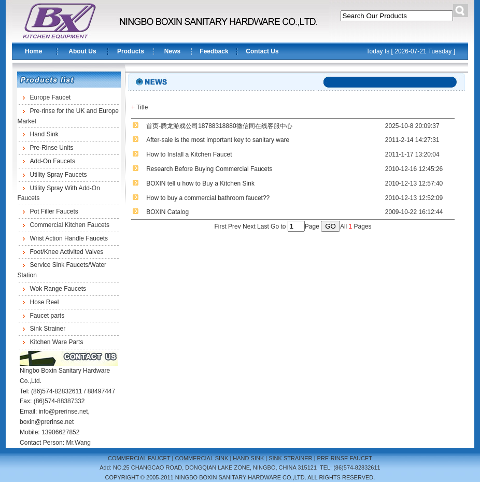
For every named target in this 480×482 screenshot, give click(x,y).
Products (130, 51)
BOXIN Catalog (167, 212)
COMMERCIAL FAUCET (139, 458)
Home (33, 51)
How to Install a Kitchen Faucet (189, 154)
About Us (82, 51)
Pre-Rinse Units (52, 147)
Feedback (214, 51)
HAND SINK (248, 458)
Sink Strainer (48, 328)
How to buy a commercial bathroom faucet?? (208, 198)
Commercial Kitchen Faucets (69, 225)
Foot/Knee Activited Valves (67, 252)
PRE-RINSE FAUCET (344, 458)
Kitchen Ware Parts (56, 342)
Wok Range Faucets (58, 288)
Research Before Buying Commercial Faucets (209, 169)
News (172, 51)
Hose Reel (44, 302)
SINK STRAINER (290, 458)
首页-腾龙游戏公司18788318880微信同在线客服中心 (219, 126)
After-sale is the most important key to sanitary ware (217, 140)
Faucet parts (47, 315)
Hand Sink (44, 134)
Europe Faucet (50, 97)
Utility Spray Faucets (58, 174)
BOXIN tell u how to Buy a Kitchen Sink (200, 183)
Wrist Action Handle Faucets (69, 238)
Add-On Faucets (52, 161)
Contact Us (262, 51)
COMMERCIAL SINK (201, 458)
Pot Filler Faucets (54, 211)
